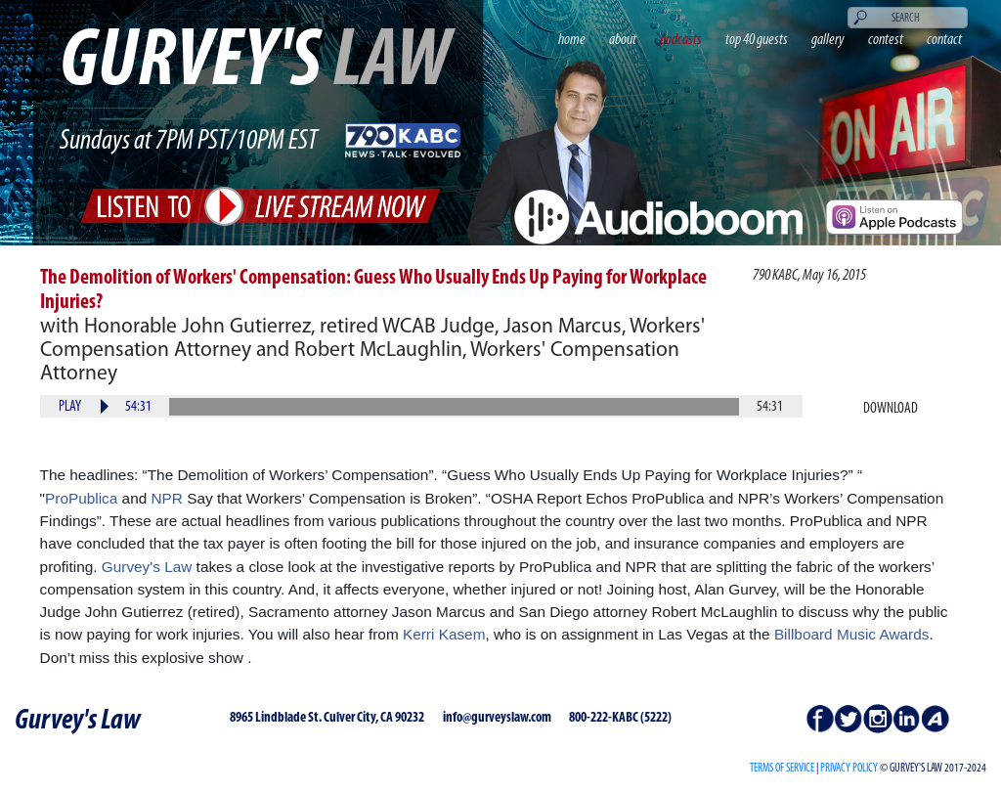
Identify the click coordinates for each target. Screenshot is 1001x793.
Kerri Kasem (444, 634)
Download (890, 409)
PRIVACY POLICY (849, 768)
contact (944, 40)
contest (885, 40)
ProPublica (81, 498)
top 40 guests (756, 40)
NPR (167, 498)
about (622, 40)
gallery (828, 40)
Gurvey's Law (147, 566)
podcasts (681, 40)
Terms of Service (782, 768)
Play (70, 407)
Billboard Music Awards (852, 634)
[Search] (908, 17)
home (572, 40)
